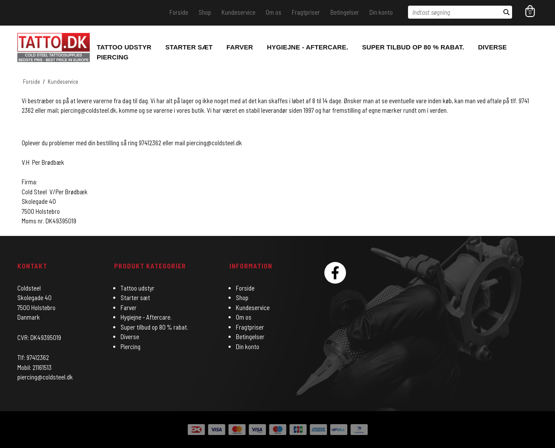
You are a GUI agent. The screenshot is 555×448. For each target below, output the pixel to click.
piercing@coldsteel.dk (214, 143)
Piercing (112, 57)
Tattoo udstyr (124, 47)
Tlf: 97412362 (33, 357)
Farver (239, 47)
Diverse (492, 47)
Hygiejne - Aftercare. (307, 47)
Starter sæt (188, 47)
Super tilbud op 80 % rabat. (413, 47)
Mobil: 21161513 (34, 367)
